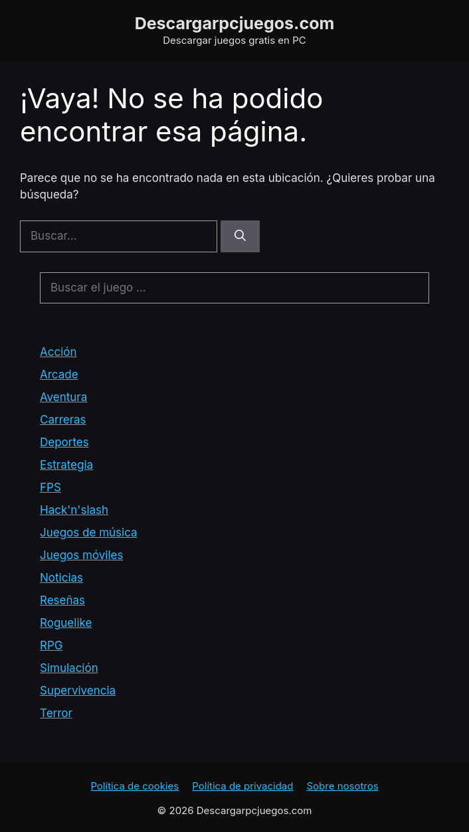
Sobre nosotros (342, 786)
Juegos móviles (81, 555)
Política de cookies (134, 786)
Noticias (61, 577)
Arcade (59, 374)
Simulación (69, 668)
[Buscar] (240, 236)
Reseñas (62, 600)
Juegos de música (89, 532)
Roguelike (66, 622)
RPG (51, 645)
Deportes (64, 442)
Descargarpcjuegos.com (235, 23)
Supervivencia (78, 690)
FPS (50, 487)
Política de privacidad (242, 786)
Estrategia (66, 464)
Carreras (63, 419)
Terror (56, 713)
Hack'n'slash (74, 510)
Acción (58, 352)
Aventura (63, 397)
